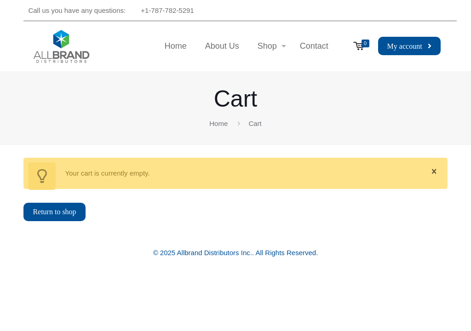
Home (218, 123)
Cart (254, 123)
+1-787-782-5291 (167, 10)
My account (409, 46)
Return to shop (54, 212)
